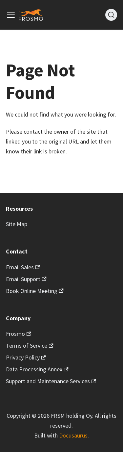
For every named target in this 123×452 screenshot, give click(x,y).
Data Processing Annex (37, 369)
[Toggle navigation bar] (11, 15)
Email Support (26, 279)
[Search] (111, 15)
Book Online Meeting (35, 291)
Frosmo (18, 333)
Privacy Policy (26, 357)
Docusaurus (73, 435)
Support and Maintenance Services (51, 381)
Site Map (16, 224)
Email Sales (23, 267)
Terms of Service (29, 345)
